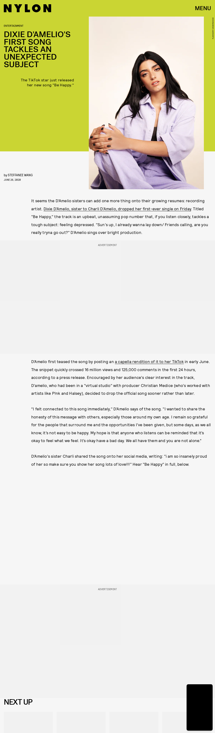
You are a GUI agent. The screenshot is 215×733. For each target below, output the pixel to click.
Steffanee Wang (20, 175)
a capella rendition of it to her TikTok (149, 361)
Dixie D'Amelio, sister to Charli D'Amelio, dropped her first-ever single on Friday (117, 208)
